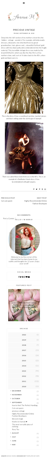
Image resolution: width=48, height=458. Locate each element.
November (17, 395)
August (15, 433)
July (14, 437)
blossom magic (17, 419)
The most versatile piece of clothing (22, 425)
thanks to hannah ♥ (19, 421)
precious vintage (18, 411)
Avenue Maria (11, 456)
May (14, 445)
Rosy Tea (15, 429)
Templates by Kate (33, 456)
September (17, 402)
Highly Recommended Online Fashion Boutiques (35, 202)
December (16, 391)
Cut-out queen (17, 408)
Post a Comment (9, 218)
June (14, 441)
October (16, 399)
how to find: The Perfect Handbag (24, 405)
